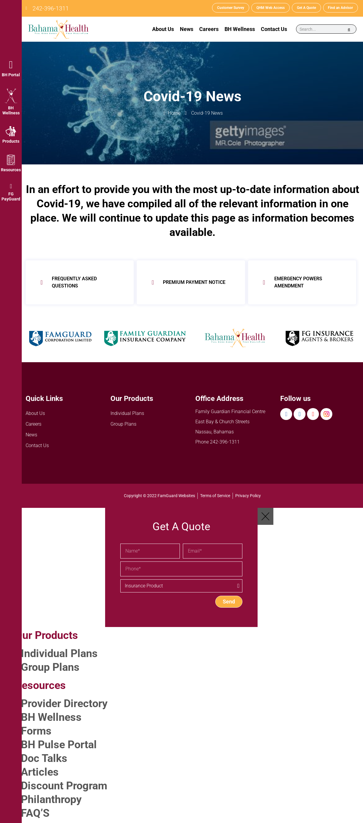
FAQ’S (35, 813)
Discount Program (64, 786)
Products (10, 141)
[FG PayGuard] (11, 186)
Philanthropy (51, 799)
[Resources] (11, 160)
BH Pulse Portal (59, 744)
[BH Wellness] (11, 95)
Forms (36, 731)
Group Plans (123, 424)
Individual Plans (127, 413)
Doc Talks (44, 758)
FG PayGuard (10, 196)
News (186, 29)
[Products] (11, 131)
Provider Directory (64, 703)
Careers (209, 29)
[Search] (349, 29)
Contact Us (274, 29)
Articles (40, 772)
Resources (11, 169)
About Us (163, 29)
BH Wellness (11, 110)
